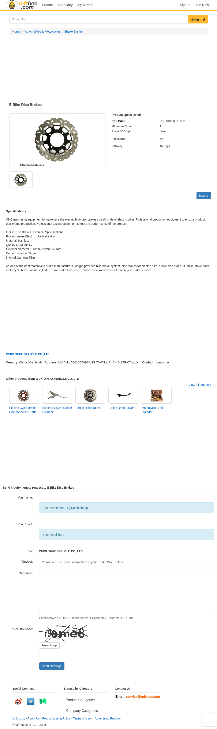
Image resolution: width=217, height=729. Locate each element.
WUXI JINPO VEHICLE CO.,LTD (28, 354)
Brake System (74, 31)
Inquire (203, 195)
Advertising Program (107, 718)
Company (65, 5)
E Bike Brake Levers (121, 408)
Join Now (202, 5)
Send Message (51, 666)
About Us (33, 718)
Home (16, 31)
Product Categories (80, 700)
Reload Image (49, 645)
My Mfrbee (85, 5)
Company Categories (82, 711)
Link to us (18, 718)
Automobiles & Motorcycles (43, 31)
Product (48, 5)
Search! (198, 19)
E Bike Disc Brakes (88, 408)
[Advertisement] (108, 69)
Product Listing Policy (56, 718)
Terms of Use (81, 718)
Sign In (185, 5)
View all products (200, 384)
